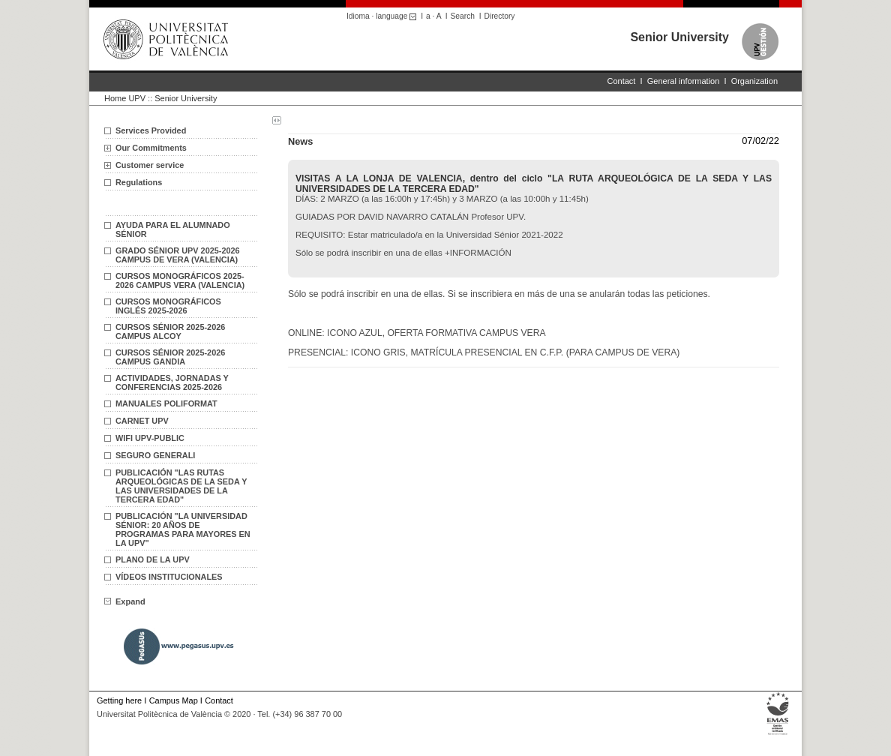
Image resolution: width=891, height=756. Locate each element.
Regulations (139, 182)
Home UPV (125, 98)
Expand (125, 601)
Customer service (150, 165)
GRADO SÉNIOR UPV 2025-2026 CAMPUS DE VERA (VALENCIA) (178, 255)
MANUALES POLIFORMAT (167, 403)
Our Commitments (151, 147)
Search (463, 16)
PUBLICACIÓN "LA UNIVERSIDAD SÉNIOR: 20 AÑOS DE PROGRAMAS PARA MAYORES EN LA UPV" (183, 530)
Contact (622, 81)
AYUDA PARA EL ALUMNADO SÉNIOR (173, 229)
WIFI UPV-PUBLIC (150, 438)
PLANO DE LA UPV (153, 559)
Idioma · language (383, 16)
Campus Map (173, 700)
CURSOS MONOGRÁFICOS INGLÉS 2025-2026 (168, 306)
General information (683, 81)
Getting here (119, 700)
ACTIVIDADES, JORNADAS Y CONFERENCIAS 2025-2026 (172, 383)
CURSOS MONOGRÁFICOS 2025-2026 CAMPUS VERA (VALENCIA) (180, 281)
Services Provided (151, 130)
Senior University (679, 37)
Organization (754, 81)
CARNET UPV (142, 420)
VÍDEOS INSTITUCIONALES (169, 576)
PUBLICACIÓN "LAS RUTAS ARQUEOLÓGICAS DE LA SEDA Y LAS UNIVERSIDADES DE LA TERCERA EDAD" (181, 486)
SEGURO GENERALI (155, 455)
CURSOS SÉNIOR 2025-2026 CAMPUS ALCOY (170, 331)
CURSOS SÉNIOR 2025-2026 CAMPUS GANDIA (170, 357)
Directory (499, 16)
